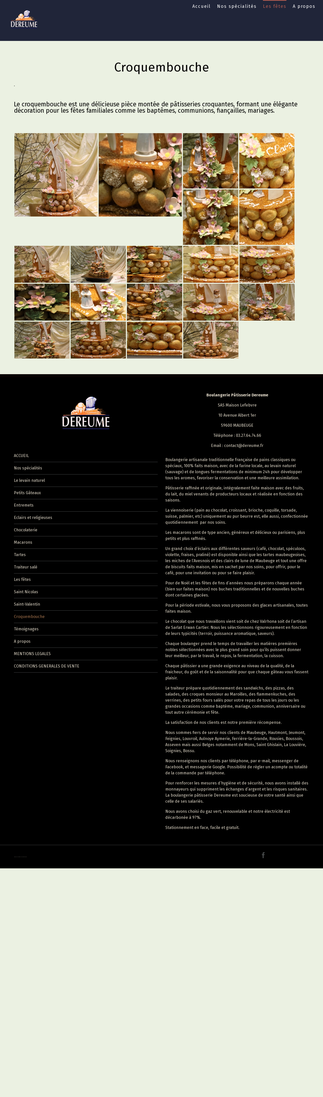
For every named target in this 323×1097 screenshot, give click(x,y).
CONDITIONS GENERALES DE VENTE (46, 666)
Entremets (24, 505)
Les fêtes (274, 6)
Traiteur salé (25, 567)
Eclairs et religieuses (33, 517)
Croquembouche (29, 616)
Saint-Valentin (27, 604)
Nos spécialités (237, 6)
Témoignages (26, 629)
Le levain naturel (29, 480)
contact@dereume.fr (243, 445)
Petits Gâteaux (27, 492)
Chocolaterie (25, 530)
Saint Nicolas (26, 591)
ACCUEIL (21, 455)
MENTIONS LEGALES (32, 653)
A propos (304, 6)
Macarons (23, 542)
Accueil (201, 6)
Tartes (20, 554)
